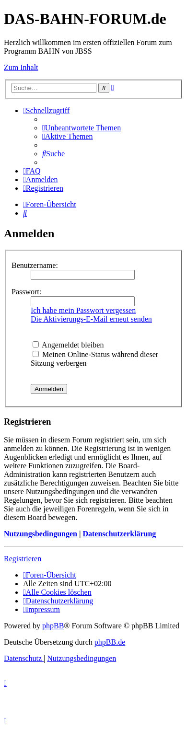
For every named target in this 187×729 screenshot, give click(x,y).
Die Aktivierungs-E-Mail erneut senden (91, 319)
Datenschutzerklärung (119, 534)
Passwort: (26, 292)
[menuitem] (81, 128)
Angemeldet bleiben (68, 345)
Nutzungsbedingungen (40, 534)
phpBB (53, 626)
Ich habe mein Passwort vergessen (83, 310)
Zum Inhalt (21, 67)
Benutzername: (35, 265)
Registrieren (22, 559)
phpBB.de (109, 642)
